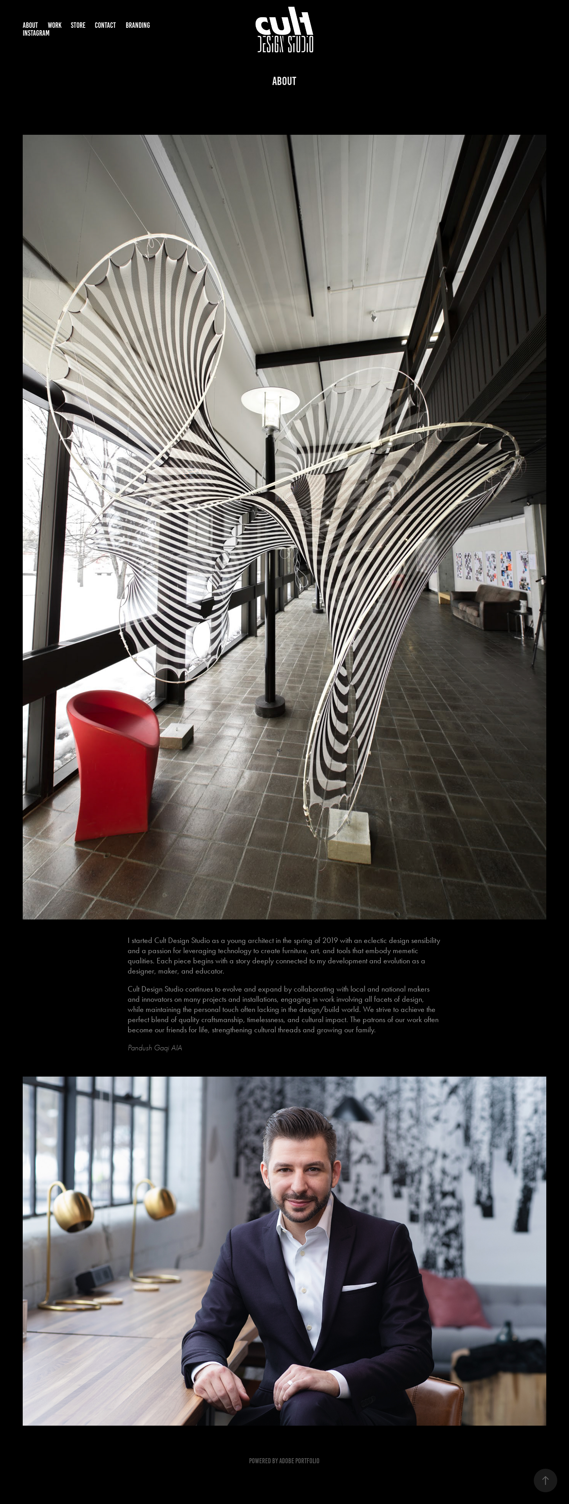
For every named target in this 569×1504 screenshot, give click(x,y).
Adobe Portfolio (299, 1461)
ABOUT (30, 25)
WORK (54, 25)
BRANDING (138, 25)
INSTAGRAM (36, 33)
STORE (78, 25)
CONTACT (105, 25)
